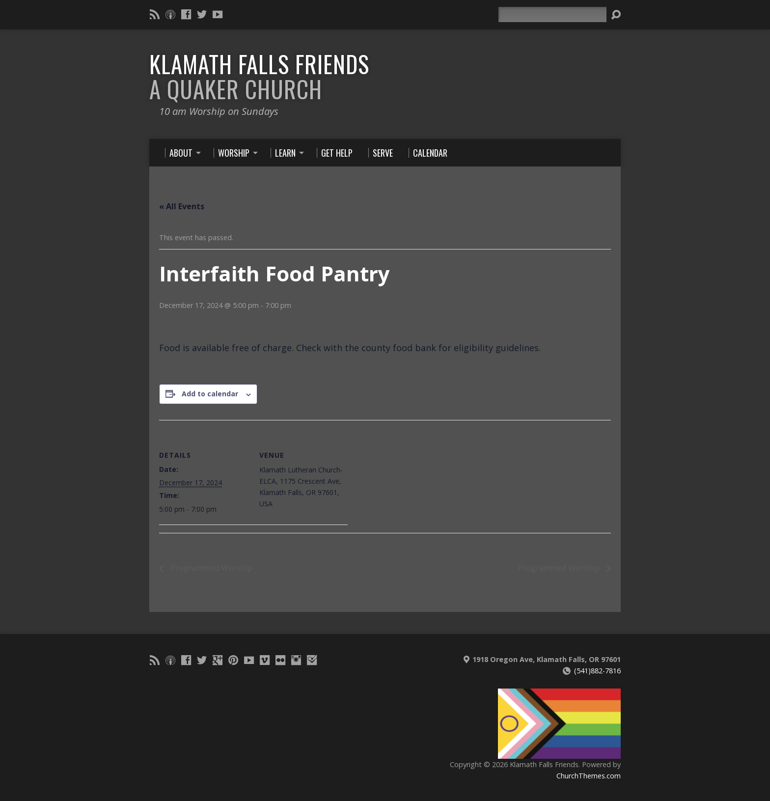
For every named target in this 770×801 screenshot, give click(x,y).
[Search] (552, 14)
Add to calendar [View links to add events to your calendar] (210, 393)
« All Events (181, 206)
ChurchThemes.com (588, 775)
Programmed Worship (210, 567)
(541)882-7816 (597, 670)
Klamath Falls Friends (259, 76)
